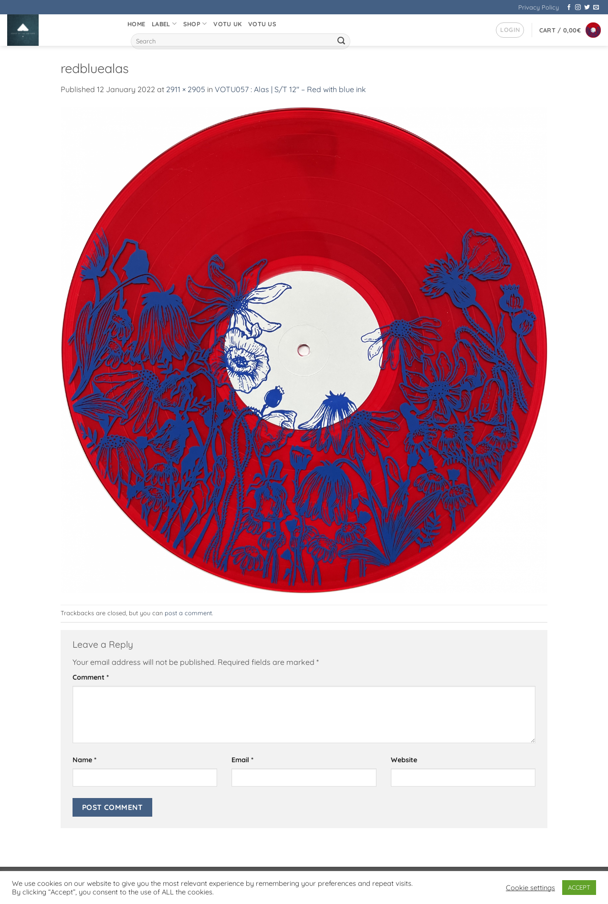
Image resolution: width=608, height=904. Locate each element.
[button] (510, 30)
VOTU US (262, 24)
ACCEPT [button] (579, 887)
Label (164, 23)
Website (404, 760)
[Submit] (341, 41)
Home (136, 24)
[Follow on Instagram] (578, 7)
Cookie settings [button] (530, 887)
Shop (195, 23)
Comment (91, 677)
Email (242, 760)
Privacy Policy (538, 7)
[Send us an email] (596, 7)
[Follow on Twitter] (587, 7)
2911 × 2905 (185, 89)
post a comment (188, 613)
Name (84, 760)
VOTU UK (227, 24)
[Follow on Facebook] (569, 7)
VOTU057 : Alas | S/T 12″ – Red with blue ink (290, 89)
